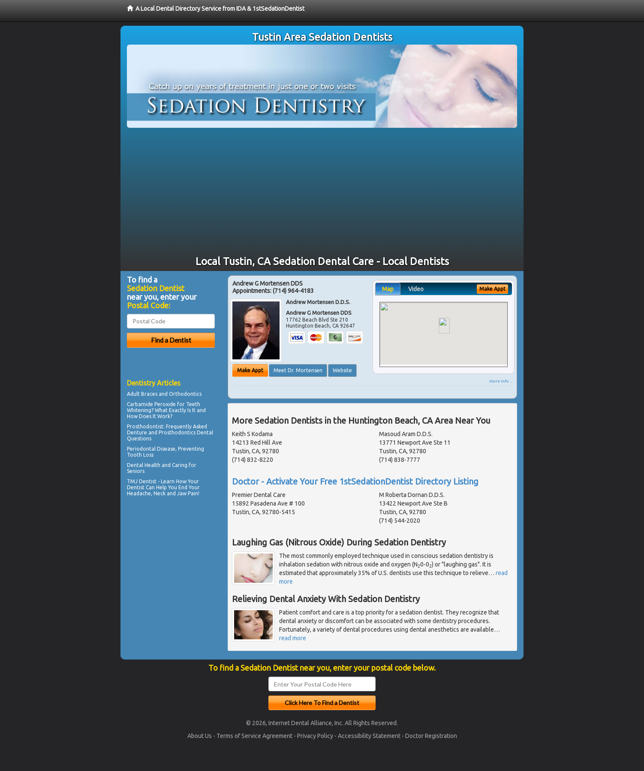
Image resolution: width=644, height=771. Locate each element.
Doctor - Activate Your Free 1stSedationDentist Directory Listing (355, 481)
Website (342, 370)
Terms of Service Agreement (254, 735)
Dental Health (143, 465)
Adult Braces (142, 394)
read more (292, 638)
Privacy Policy (315, 735)
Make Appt (250, 370)
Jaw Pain (187, 493)
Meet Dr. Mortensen (298, 370)
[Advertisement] (322, 192)
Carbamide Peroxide (151, 404)
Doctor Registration (431, 735)
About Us (199, 735)
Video (416, 289)
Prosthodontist (145, 426)
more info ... (500, 381)
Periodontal (141, 449)
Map (388, 289)
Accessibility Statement (369, 735)
